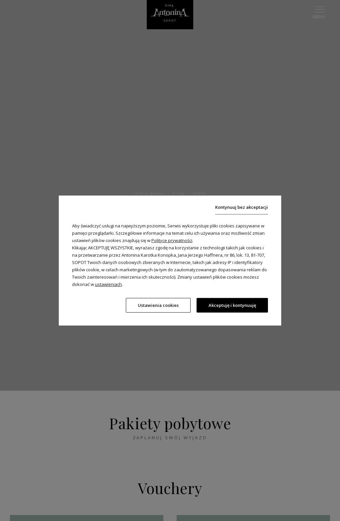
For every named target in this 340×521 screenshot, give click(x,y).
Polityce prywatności (171, 240)
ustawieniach (108, 284)
